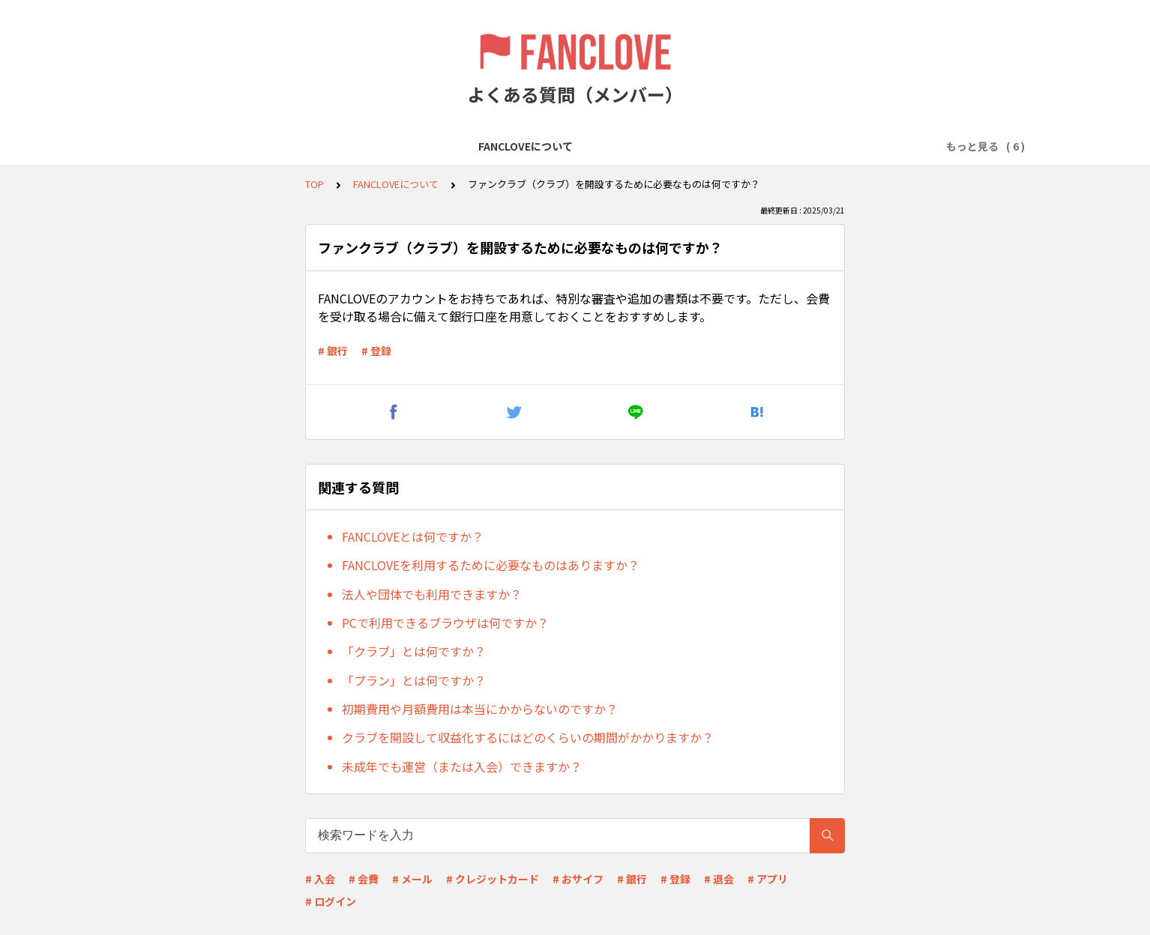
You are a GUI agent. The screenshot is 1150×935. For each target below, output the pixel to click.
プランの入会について (578, 146)
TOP (314, 184)
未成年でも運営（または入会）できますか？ (462, 766)
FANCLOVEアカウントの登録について (415, 146)
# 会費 (364, 878)
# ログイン (330, 901)
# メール (412, 878)
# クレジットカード (492, 878)
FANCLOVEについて (258, 146)
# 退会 (719, 878)
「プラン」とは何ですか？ (414, 680)
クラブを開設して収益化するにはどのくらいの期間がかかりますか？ (528, 737)
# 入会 (320, 878)
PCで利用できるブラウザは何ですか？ (445, 623)
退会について (808, 146)
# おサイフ (578, 878)
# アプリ (767, 878)
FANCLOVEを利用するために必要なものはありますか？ (490, 565)
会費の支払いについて (703, 146)
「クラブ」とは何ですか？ (414, 651)
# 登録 (376, 350)
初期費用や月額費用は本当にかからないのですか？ (480, 709)
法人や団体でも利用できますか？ (432, 594)
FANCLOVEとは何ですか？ (413, 536)
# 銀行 (333, 350)
